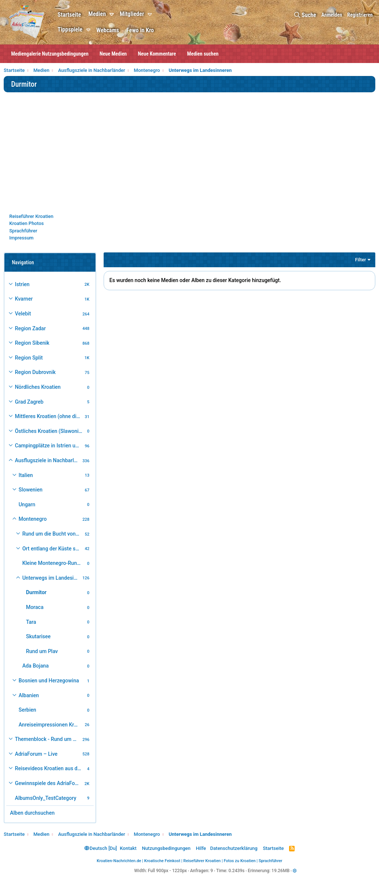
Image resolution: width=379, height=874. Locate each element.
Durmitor (36, 592)
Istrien (22, 284)
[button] (113, 14)
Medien (97, 13)
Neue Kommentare (157, 54)
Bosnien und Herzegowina (49, 680)
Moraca (34, 607)
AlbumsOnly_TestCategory (45, 798)
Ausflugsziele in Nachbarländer (47, 460)
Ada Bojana (35, 666)
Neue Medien (113, 54)
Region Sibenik (32, 343)
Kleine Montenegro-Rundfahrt (53, 563)
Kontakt (128, 848)
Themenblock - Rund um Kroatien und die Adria (47, 739)
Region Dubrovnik (35, 372)
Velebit (23, 314)
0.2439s (236, 870)
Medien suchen (203, 54)
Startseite (69, 14)
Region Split (29, 358)
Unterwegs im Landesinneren (51, 578)
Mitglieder (132, 13)
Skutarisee (38, 636)
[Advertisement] (189, 157)
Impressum (21, 238)
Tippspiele (70, 29)
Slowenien (31, 490)
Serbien (27, 710)
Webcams (108, 30)
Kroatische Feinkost (162, 860)
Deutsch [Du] (100, 848)
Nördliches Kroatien (38, 387)
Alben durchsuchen (32, 813)
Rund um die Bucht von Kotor (52, 534)
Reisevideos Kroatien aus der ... (50, 768)
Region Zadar (30, 328)
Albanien (29, 695)
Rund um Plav (42, 651)
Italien (26, 475)
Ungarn (27, 504)
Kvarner (24, 299)
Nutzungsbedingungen (166, 848)
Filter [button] (360, 259)
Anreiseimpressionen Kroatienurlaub (51, 725)
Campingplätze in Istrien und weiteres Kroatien (49, 445)
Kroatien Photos (26, 223)
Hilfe (201, 848)
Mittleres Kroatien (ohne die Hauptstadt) (49, 416)
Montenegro (33, 519)
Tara (31, 622)
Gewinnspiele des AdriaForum (49, 783)
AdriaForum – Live (36, 754)
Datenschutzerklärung (234, 848)
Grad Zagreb (29, 402)
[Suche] (305, 15)
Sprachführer (23, 231)
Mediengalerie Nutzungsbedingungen (49, 54)
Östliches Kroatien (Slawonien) (50, 431)
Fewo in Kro (140, 30)
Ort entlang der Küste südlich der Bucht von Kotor (52, 549)
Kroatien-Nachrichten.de (119, 860)
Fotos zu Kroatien (239, 860)
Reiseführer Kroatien (31, 216)
